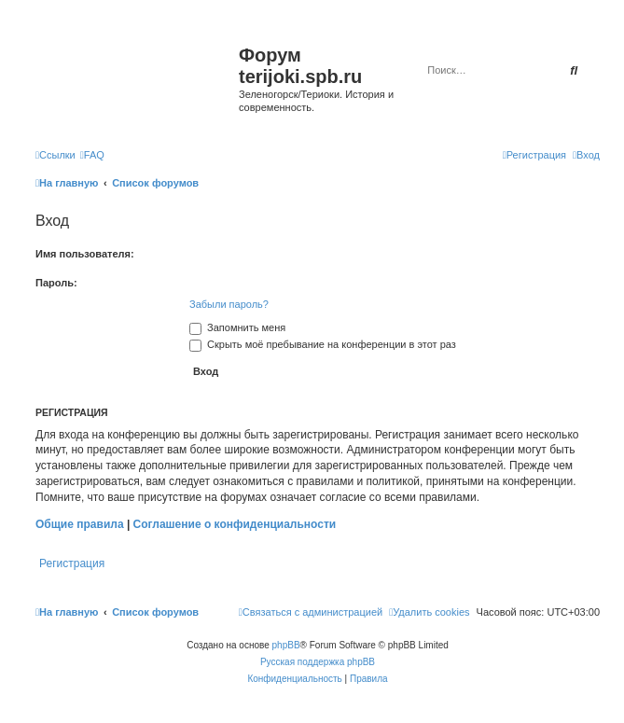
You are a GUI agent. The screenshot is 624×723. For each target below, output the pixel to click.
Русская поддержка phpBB (317, 662)
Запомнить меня (237, 327)
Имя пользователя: (84, 253)
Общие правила (79, 524)
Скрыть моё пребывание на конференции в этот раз (322, 344)
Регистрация (71, 563)
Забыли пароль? (229, 304)
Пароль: (56, 282)
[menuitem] (92, 155)
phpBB (286, 645)
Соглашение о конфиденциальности (235, 524)
